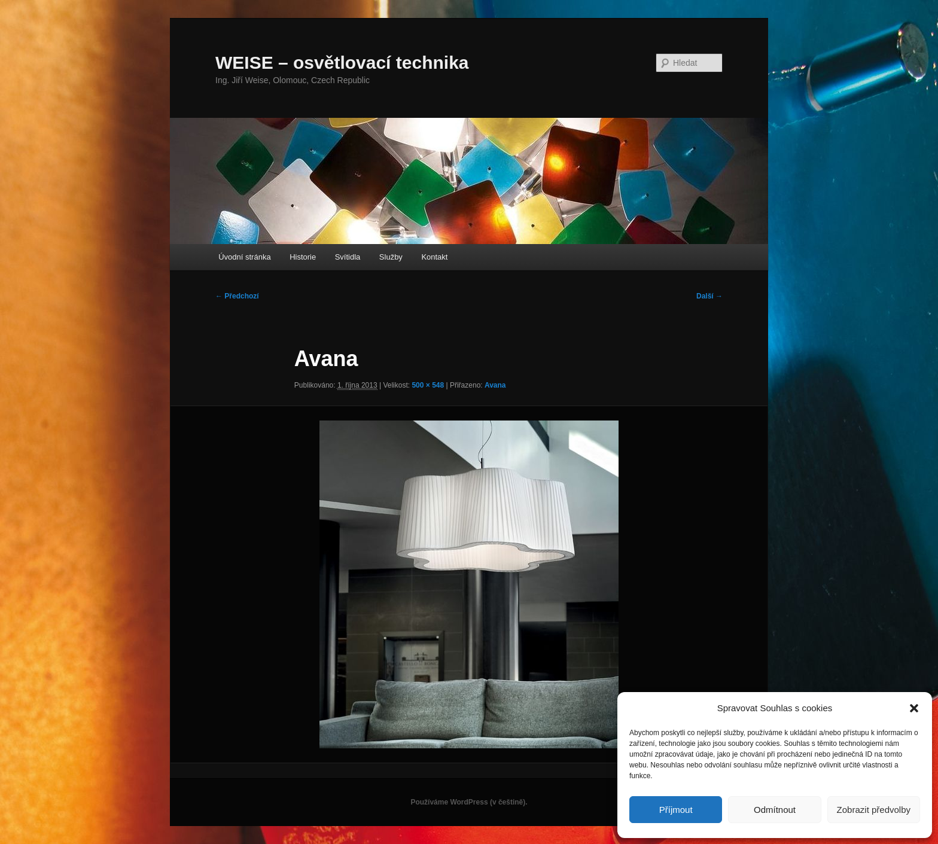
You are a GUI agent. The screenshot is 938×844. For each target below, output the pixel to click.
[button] (914, 708)
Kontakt (434, 256)
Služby (391, 256)
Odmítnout (775, 810)
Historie (303, 256)
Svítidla (348, 256)
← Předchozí (237, 296)
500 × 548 (428, 385)
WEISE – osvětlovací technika (342, 62)
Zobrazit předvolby (873, 810)
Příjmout (676, 810)
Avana (495, 385)
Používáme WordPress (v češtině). (468, 802)
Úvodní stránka (244, 256)
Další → (709, 296)
